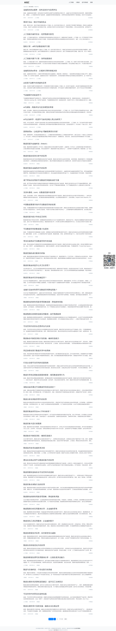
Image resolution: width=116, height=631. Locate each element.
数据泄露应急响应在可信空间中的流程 (38, 472)
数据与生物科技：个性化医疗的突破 (37, 570)
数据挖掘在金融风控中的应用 (35, 168)
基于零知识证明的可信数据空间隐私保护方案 (41, 180)
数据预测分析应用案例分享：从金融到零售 (40, 509)
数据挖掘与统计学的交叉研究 (35, 217)
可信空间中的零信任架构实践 (35, 594)
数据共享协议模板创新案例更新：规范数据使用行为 (44, 375)
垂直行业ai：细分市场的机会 (34, 22)
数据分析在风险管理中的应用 (35, 399)
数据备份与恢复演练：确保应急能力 (37, 436)
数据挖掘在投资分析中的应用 (35, 156)
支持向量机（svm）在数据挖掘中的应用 (39, 192)
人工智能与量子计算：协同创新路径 (37, 58)
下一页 (61, 619)
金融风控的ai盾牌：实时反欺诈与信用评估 (40, 10)
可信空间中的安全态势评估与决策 (36, 326)
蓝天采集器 (85, 2)
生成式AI (25, 42)
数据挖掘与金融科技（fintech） (35, 144)
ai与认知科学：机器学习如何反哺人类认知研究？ (42, 119)
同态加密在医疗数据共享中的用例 (36, 351)
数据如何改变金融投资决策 (34, 448)
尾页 (66, 619)
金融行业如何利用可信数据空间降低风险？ (40, 290)
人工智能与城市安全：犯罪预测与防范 (38, 34)
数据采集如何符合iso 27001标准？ (37, 411)
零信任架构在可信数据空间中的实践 (37, 241)
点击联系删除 (77, 628)
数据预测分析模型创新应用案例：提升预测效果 (42, 314)
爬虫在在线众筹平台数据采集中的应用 (38, 460)
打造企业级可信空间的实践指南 (35, 363)
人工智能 (71, 2)
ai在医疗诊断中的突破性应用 (34, 83)
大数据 (78, 2)
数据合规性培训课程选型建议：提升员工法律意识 (43, 582)
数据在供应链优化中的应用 (34, 545)
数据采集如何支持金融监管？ (35, 278)
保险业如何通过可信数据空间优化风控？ (39, 387)
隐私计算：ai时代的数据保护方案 (36, 46)
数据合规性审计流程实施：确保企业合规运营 (41, 606)
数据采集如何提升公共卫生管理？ (36, 265)
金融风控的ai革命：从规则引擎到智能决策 (40, 71)
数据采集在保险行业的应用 (34, 484)
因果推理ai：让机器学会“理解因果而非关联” (40, 132)
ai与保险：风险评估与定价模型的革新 (38, 107)
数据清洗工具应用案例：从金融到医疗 (38, 521)
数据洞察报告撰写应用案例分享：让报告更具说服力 (44, 557)
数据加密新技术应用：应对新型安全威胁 (39, 533)
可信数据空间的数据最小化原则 (35, 229)
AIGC (24, 17)
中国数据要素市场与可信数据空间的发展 (39, 205)
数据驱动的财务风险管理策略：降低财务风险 (41, 497)
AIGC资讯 (31, 6)
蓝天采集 (56, 630)
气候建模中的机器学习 (32, 95)
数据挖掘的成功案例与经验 (34, 253)
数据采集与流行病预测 (32, 424)
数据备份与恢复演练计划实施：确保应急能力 (41, 338)
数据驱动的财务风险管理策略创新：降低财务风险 (43, 302)
